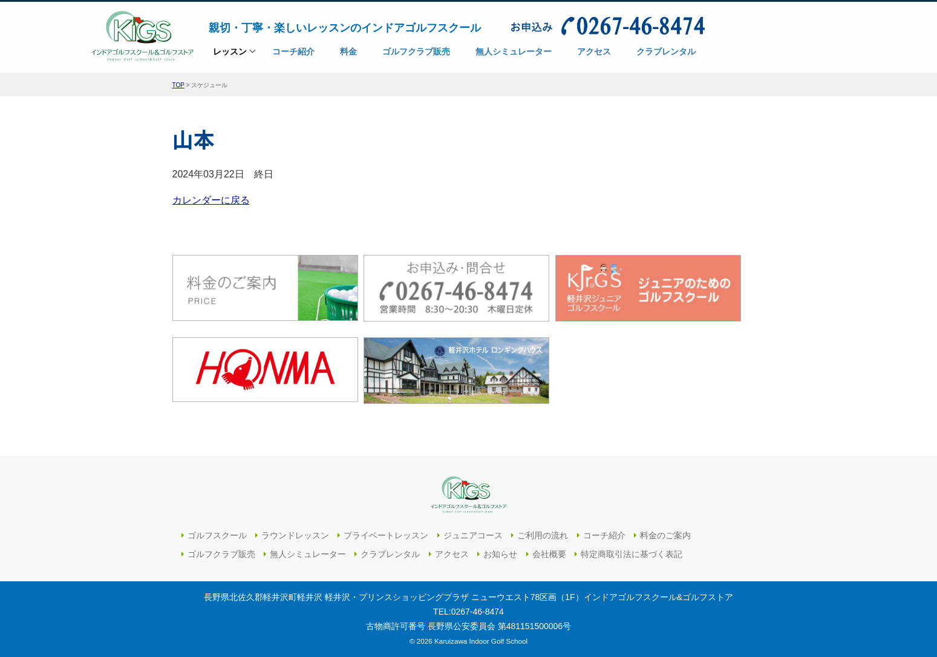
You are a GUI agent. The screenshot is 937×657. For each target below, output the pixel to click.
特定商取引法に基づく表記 (631, 554)
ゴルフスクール (217, 535)
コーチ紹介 (604, 535)
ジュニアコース (473, 535)
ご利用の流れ (542, 535)
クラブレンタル (390, 554)
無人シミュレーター (308, 554)
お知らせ (500, 554)
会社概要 (549, 554)
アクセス (452, 554)
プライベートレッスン (386, 535)
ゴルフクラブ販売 (221, 554)
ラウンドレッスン (295, 535)
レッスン (230, 56)
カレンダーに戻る (211, 200)
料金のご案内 (665, 535)
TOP (178, 85)
